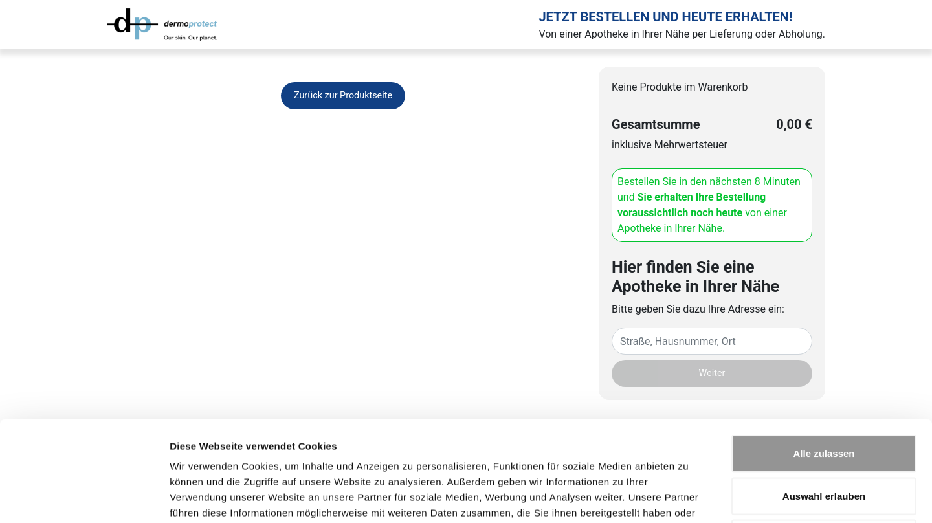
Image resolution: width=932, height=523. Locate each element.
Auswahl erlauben (823, 395)
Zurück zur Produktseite (343, 95)
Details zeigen (688, 497)
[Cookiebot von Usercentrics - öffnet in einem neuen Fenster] (83, 497)
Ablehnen (824, 437)
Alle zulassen (823, 353)
